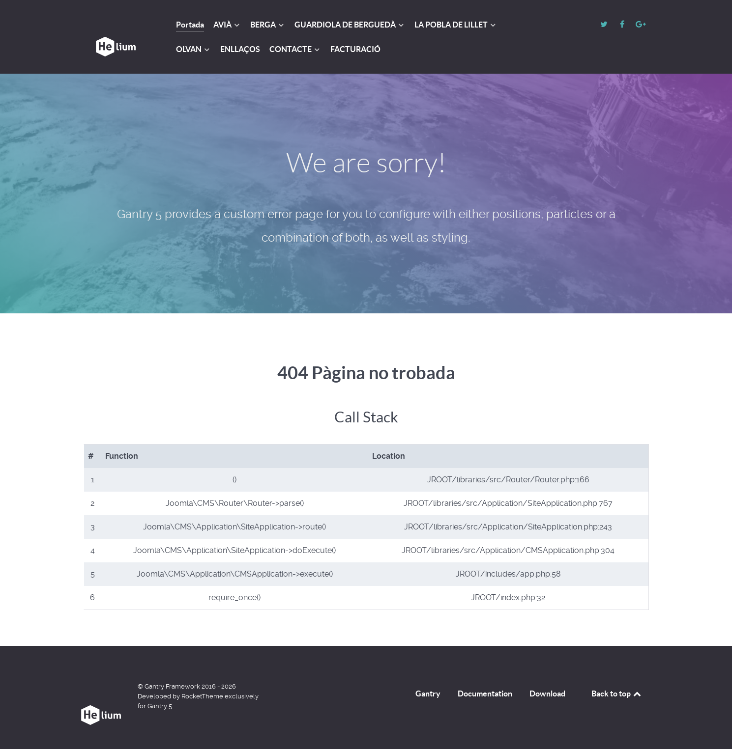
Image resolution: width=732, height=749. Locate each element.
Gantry (427, 693)
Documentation (485, 693)
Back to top (617, 693)
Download (547, 693)
